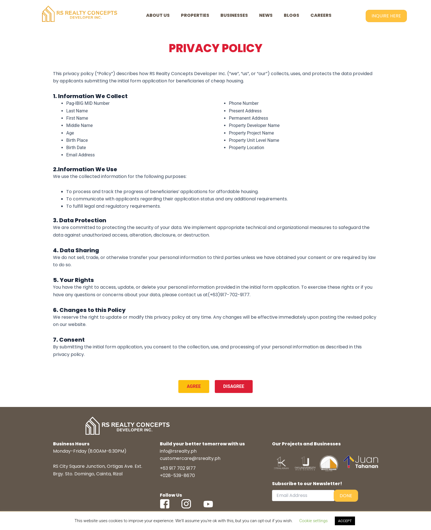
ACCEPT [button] (345, 521)
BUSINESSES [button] (234, 15)
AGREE (194, 387)
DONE (346, 496)
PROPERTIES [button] (195, 15)
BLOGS (291, 15)
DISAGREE (233, 387)
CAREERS (320, 15)
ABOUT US (158, 15)
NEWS (266, 15)
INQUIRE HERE (386, 16)
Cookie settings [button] (313, 520)
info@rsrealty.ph (178, 452)
